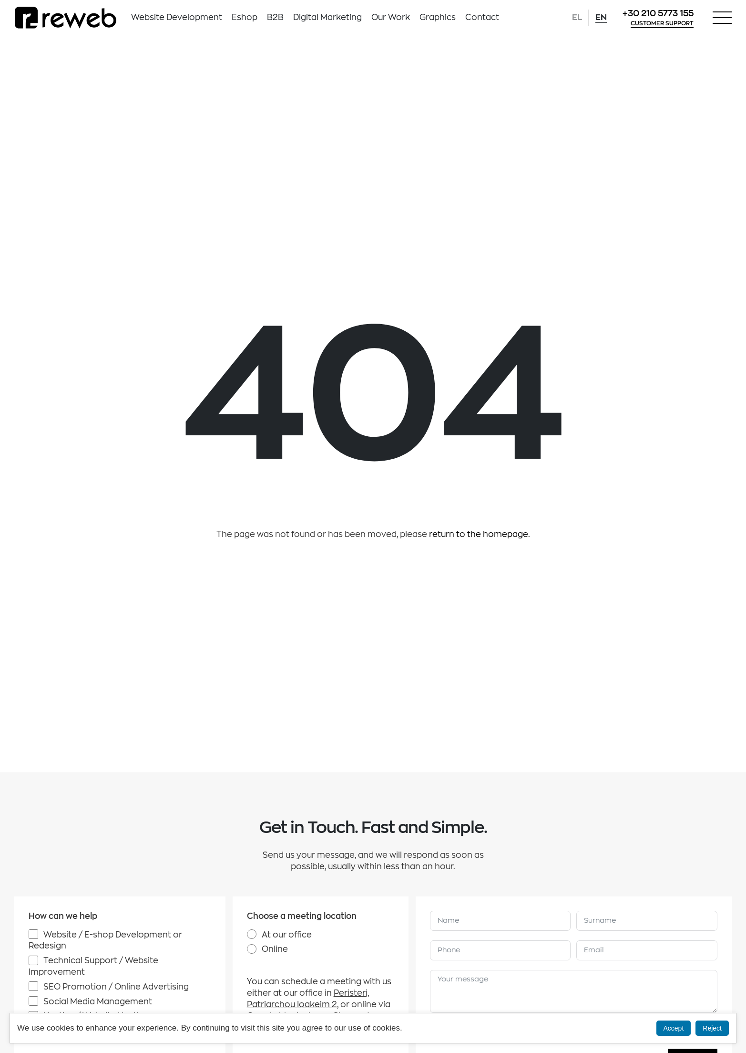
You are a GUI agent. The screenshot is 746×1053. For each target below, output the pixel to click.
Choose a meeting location (302, 916)
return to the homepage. (479, 534)
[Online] (251, 949)
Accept (674, 1028)
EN (601, 17)
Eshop (244, 17)
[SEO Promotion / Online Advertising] (33, 986)
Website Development (176, 17)
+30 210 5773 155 (658, 13)
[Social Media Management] (33, 1001)
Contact (482, 17)
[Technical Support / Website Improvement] (33, 960)
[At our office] (251, 934)
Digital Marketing (327, 17)
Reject (712, 1028)
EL (577, 17)
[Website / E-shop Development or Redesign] (33, 934)
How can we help (63, 916)
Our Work (390, 17)
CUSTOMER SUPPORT (662, 23)
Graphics (437, 17)
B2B (275, 17)
